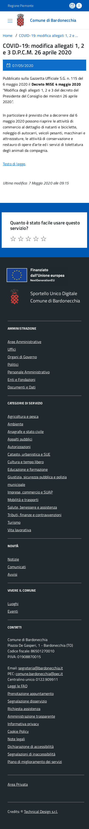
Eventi (13, 611)
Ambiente (15, 424)
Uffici (12, 349)
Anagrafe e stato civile (26, 431)
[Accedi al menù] (3, 20)
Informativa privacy (23, 724)
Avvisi (12, 574)
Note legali (16, 739)
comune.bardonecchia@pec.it (39, 673)
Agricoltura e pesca (23, 416)
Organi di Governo (22, 357)
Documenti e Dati (22, 387)
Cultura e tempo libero (26, 462)
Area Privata (18, 784)
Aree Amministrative (24, 342)
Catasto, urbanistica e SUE (29, 454)
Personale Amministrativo (29, 372)
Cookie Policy (18, 731)
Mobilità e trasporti (23, 499)
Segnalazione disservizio (27, 701)
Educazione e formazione (28, 469)
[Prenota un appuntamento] (72, 5)
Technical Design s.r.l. (41, 811)
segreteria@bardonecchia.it (40, 668)
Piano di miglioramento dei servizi (35, 761)
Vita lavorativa (19, 530)
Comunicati (17, 567)
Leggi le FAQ (18, 686)
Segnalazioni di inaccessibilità (31, 754)
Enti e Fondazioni (21, 379)
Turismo (14, 522)
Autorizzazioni (19, 446)
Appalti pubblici (20, 439)
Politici (13, 364)
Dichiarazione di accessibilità (31, 746)
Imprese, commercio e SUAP (30, 492)
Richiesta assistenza (24, 708)
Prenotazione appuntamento (31, 693)
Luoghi (13, 603)
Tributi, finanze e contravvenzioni (34, 515)
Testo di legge (14, 164)
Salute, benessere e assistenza (32, 507)
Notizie (13, 559)
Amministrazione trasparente (31, 716)
